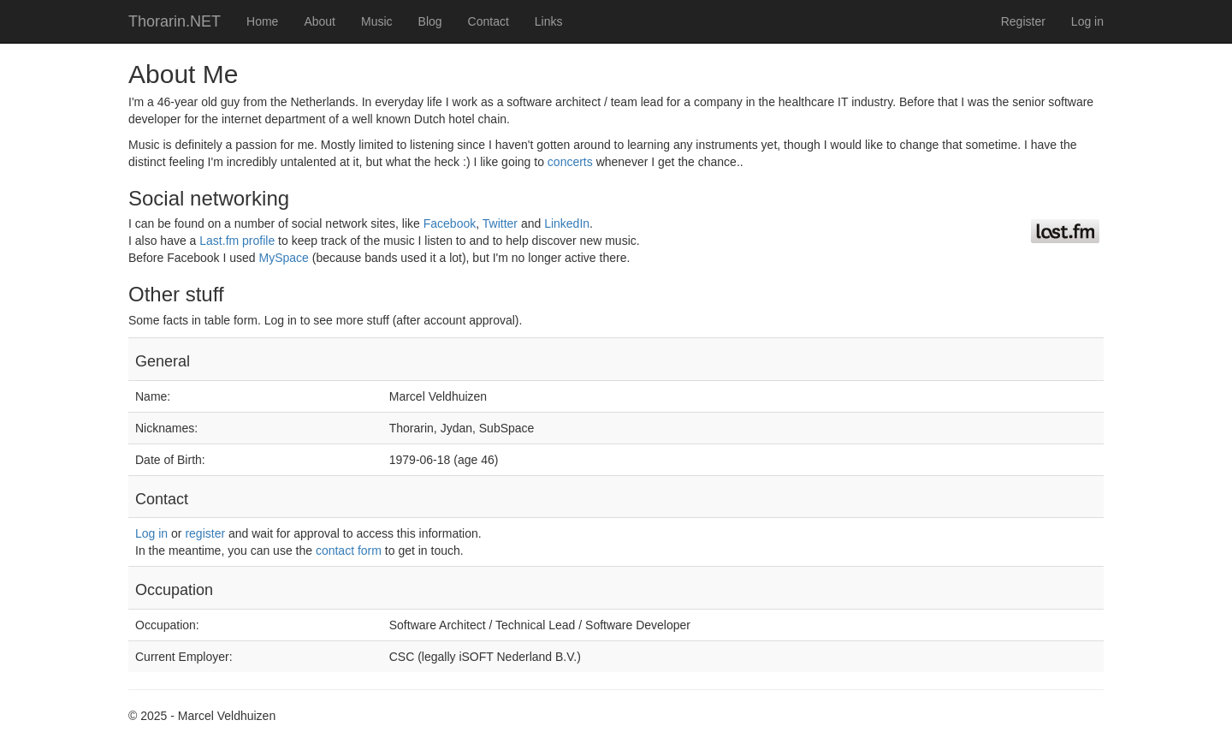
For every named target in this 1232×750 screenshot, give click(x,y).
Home (262, 21)
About (319, 21)
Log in (1087, 21)
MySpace (284, 258)
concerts (570, 162)
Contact (488, 21)
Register (1023, 21)
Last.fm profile (237, 240)
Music (377, 21)
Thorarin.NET (174, 21)
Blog (430, 21)
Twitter (500, 223)
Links (549, 21)
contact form (349, 550)
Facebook (450, 223)
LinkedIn (566, 223)
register (205, 533)
